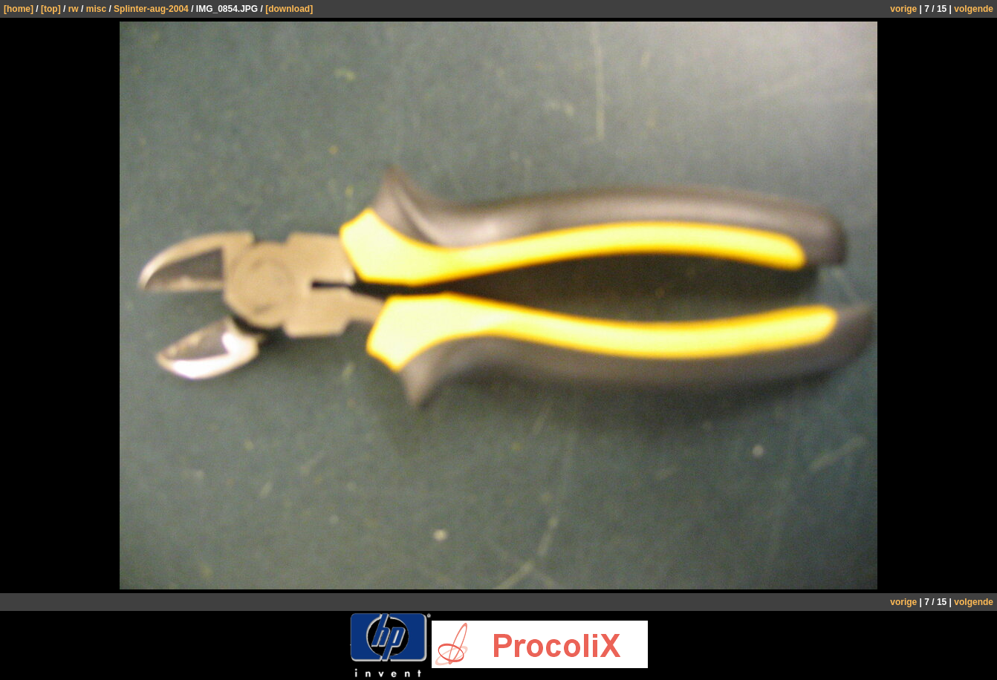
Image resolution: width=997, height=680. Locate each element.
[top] (51, 9)
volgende (973, 9)
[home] (18, 9)
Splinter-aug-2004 (151, 9)
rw (73, 9)
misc (96, 9)
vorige (903, 9)
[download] (289, 9)
